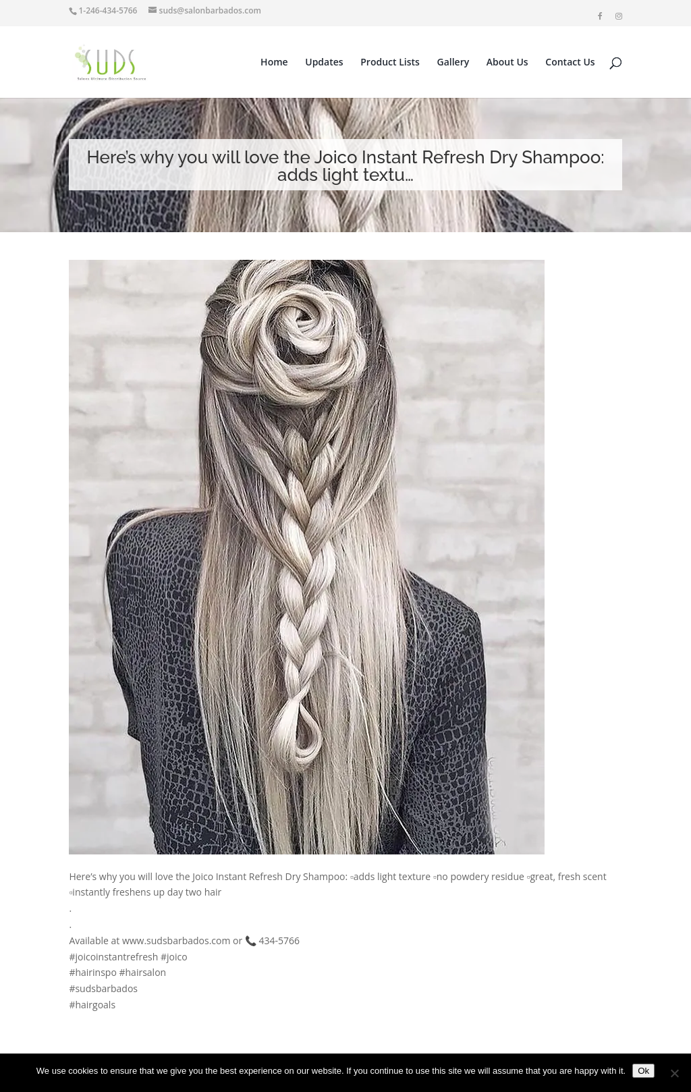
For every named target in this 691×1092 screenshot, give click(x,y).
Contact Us (570, 62)
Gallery (453, 62)
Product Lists (390, 62)
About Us (507, 62)
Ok (643, 1071)
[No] (674, 1073)
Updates (324, 62)
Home (274, 62)
